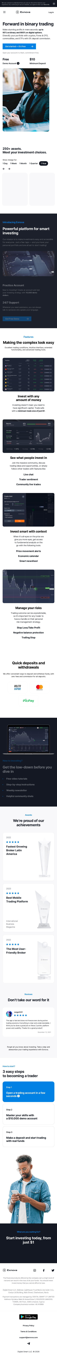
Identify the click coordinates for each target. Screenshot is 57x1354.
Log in (51, 12)
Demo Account (11, 63)
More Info (46, 4)
